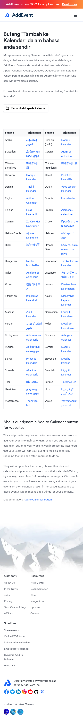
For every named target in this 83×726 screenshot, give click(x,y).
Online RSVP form (14, 636)
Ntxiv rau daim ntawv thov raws (69, 249)
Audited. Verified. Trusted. (19, 704)
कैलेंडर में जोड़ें (32, 245)
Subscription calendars (17, 642)
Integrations (37, 601)
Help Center (37, 582)
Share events (11, 630)
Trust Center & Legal (15, 607)
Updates (35, 607)
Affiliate (8, 613)
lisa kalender (68, 198)
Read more (69, 4)
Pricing (8, 601)
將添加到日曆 (69, 163)
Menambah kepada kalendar (26, 108)
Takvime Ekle (68, 382)
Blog (33, 595)
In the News (11, 588)
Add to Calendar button (38, 499)
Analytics (9, 665)
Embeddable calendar (16, 648)
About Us (9, 582)
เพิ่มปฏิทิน (32, 382)
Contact (35, 613)
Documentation (39, 588)
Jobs (7, 595)
